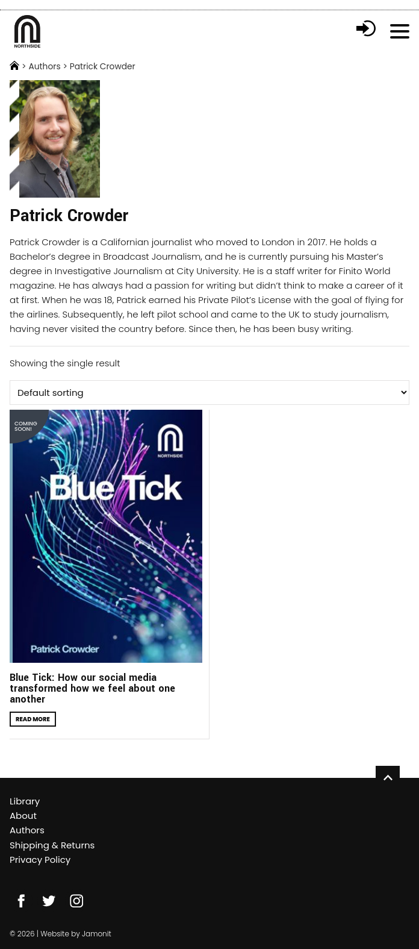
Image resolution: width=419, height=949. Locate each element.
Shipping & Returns (52, 845)
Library (25, 801)
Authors (44, 67)
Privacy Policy (40, 859)
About (23, 815)
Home (14, 65)
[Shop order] (209, 392)
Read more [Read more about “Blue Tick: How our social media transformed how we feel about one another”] (33, 719)
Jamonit (96, 934)
